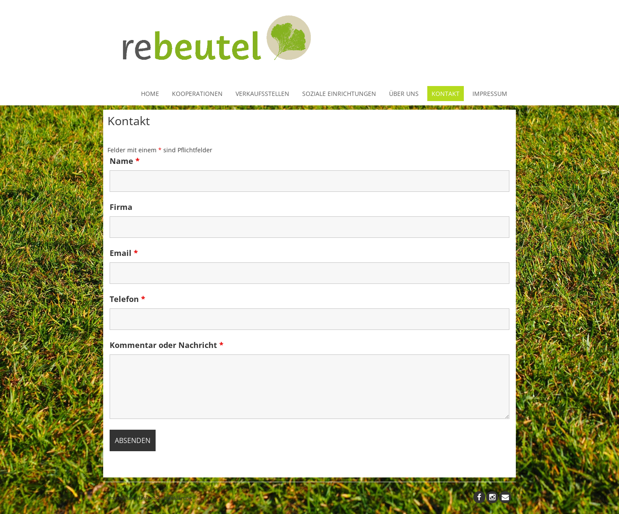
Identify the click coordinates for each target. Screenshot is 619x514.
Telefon (127, 299)
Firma (121, 207)
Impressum (489, 93)
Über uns (404, 93)
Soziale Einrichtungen (339, 93)
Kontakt (446, 93)
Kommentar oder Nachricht (167, 345)
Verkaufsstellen (262, 93)
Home (150, 93)
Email (124, 253)
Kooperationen (197, 93)
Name (125, 161)
